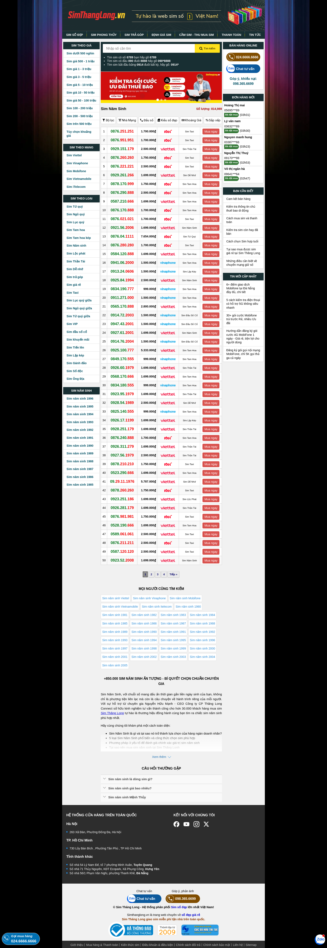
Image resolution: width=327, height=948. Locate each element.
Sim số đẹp (179, 907)
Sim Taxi (73, 292)
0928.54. (122, 403)
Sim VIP (72, 324)
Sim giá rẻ (74, 284)
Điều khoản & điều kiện (157, 945)
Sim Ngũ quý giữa (79, 308)
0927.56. (122, 455)
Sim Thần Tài (76, 261)
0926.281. (122, 508)
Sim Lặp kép (75, 355)
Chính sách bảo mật (216, 945)
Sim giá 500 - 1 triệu (80, 61)
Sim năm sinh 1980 (188, 606)
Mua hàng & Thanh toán (102, 945)
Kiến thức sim (130, 945)
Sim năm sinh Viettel (115, 598)
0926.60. (122, 368)
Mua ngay (210, 131)
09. (122, 481)
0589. (122, 534)
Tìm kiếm (207, 48)
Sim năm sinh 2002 (144, 656)
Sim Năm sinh (76, 245)
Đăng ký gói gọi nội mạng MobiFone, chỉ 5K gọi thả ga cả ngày (243, 354)
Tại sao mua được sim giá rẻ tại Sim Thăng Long (243, 251)
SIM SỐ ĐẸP (74, 34)
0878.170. (122, 184)
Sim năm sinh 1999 (173, 648)
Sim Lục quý (75, 222)
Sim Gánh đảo (77, 363)
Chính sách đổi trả (188, 945)
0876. (122, 131)
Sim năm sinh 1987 (80, 469)
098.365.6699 (181, 898)
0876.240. (122, 438)
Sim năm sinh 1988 (80, 461)
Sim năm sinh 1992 (80, 429)
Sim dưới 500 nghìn (80, 53)
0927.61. (122, 333)
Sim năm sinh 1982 (144, 615)
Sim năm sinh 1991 (80, 437)
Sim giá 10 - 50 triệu (80, 92)
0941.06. (122, 263)
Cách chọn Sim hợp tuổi (242, 241)
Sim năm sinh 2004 (202, 656)
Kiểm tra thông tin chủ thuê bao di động (240, 208)
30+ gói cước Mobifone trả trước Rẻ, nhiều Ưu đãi (241, 319)
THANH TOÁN (231, 34)
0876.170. (122, 210)
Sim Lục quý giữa (79, 300)
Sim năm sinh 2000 (202, 648)
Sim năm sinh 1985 (80, 484)
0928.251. (122, 429)
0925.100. (122, 350)
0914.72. (122, 315)
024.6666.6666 (242, 57)
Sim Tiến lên (75, 347)
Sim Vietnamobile (79, 179)
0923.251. (122, 499)
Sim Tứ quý (75, 206)
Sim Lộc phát (76, 253)
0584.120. (122, 254)
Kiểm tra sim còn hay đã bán (242, 231)
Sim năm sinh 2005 (114, 665)
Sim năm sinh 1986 (80, 477)
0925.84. (122, 280)
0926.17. (122, 420)
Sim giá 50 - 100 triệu (81, 100)
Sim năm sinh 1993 (80, 422)
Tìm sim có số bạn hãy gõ (131, 57)
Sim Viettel (74, 155)
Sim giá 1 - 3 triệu (79, 69)
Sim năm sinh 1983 (173, 615)
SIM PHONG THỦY (104, 34)
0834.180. (122, 385)
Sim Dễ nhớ (75, 269)
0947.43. (122, 324)
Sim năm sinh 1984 (202, 615)
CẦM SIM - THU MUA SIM (196, 34)
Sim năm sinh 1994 (80, 414)
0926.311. (122, 446)
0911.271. (122, 298)
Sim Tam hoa (76, 230)
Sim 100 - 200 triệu (80, 108)
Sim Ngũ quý (76, 214)
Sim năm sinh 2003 (173, 656)
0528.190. (122, 525)
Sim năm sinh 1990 (80, 445)
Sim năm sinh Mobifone (185, 598)
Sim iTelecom (76, 186)
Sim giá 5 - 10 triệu (80, 85)
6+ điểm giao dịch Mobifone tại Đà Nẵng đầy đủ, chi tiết (240, 288)
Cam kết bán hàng (238, 199)
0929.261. (122, 175)
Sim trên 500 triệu (79, 123)
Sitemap (251, 945)
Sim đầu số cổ (77, 332)
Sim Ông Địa (75, 378)
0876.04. (122, 236)
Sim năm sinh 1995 (80, 406)
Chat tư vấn (240, 68)
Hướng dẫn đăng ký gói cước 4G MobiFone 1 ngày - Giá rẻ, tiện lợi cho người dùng (242, 336)
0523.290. (122, 473)
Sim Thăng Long (112, 713)
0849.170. (122, 359)
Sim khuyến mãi (78, 339)
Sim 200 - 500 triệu (80, 116)
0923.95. (122, 394)
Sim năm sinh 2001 (114, 656)
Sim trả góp (75, 277)
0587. (122, 551)
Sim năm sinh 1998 (144, 648)
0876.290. (122, 193)
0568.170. (122, 376)
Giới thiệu (76, 945)
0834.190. (122, 289)
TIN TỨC (255, 34)
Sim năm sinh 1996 (80, 398)
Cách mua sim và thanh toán (241, 220)
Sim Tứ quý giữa (78, 316)
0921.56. (122, 228)
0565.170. (122, 306)
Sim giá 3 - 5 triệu (79, 77)
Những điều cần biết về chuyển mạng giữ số (241, 262)
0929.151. (122, 149)
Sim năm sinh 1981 (114, 615)
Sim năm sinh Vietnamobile (120, 606)
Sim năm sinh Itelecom (157, 606)
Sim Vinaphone (77, 163)
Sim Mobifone (76, 171)
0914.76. (122, 341)
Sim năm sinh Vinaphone (149, 598)
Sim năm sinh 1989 (80, 453)
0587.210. (122, 201)
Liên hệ (238, 945)
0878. (122, 464)
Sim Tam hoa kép (79, 238)
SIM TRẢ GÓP (134, 34)
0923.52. (122, 560)
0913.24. (122, 271)
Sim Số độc (75, 371)
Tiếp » (173, 574)
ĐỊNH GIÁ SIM (161, 34)
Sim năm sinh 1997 (114, 648)
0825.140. (122, 411)
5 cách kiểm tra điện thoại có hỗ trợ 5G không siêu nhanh (243, 303)
